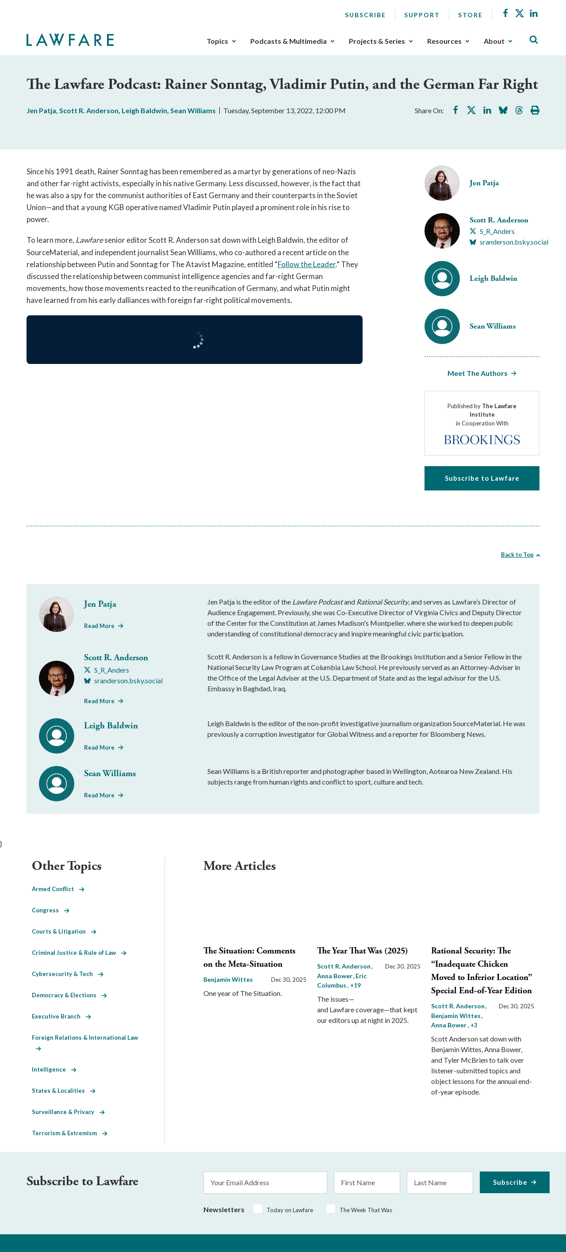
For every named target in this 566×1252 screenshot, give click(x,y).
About (494, 41)
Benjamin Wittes (228, 979)
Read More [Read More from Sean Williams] (99, 795)
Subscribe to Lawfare (482, 478)
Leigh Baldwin (144, 110)
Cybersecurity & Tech (67, 973)
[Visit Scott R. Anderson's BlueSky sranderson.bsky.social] (509, 242)
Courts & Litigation (64, 931)
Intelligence (54, 1069)
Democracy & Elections (69, 995)
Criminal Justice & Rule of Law (79, 952)
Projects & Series (377, 41)
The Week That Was (366, 1210)
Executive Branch (61, 1016)
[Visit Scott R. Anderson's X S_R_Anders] (492, 231)
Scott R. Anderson (89, 110)
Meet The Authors (477, 373)
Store (470, 15)
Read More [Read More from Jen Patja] (99, 625)
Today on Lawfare (290, 1210)
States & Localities (64, 1090)
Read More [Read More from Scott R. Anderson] (99, 700)
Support (422, 15)
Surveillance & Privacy (68, 1111)
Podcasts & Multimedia (288, 41)
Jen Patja (41, 110)
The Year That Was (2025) (362, 951)
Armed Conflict (58, 888)
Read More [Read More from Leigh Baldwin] (99, 747)
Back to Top (517, 554)
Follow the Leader (307, 264)
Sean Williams (193, 110)
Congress (50, 910)
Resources (444, 41)
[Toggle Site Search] (533, 40)
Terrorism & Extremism (69, 1133)
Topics (217, 41)
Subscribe (365, 15)
